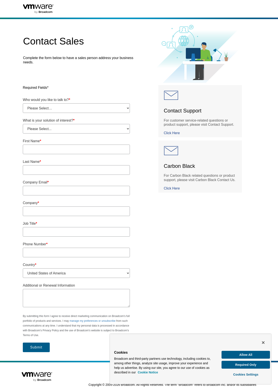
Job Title (30, 223)
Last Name (32, 161)
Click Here (172, 133)
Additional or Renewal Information (49, 285)
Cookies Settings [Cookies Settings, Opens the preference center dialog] (245, 374)
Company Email (36, 182)
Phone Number (35, 244)
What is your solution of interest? (48, 120)
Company (31, 203)
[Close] (263, 342)
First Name (32, 141)
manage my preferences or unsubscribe (92, 320)
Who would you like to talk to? (46, 100)
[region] (190, 359)
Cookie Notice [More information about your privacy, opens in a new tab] (148, 372)
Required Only (245, 364)
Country (29, 265)
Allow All (245, 354)
